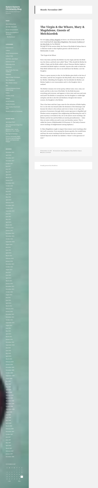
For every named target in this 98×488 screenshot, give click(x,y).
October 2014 (9, 239)
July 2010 (8, 348)
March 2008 (9, 426)
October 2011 (9, 320)
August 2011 (9, 325)
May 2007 (8, 442)
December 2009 (10, 367)
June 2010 (8, 350)
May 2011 (8, 331)
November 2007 (10, 431)
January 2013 (9, 283)
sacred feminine (10, 101)
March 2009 (9, 392)
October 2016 (9, 186)
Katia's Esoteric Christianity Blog (13, 8)
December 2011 (10, 314)
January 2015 (9, 230)
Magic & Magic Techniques (13, 77)
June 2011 (8, 328)
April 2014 (8, 253)
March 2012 (9, 306)
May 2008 (8, 420)
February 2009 (10, 395)
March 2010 (9, 359)
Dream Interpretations (12, 29)
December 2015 (10, 205)
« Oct (9, 481)
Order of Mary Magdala (52, 40)
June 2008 (8, 417)
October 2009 (9, 373)
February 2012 (10, 308)
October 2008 (9, 406)
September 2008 (10, 409)
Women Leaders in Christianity (14, 111)
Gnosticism (9, 67)
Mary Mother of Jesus (11, 83)
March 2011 (9, 336)
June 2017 (8, 169)
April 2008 (8, 423)
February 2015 (10, 228)
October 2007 (9, 434)
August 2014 (9, 244)
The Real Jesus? (11, 37)
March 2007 (9, 448)
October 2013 (9, 267)
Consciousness (9, 47)
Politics (8, 93)
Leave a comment (46, 152)
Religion (8, 98)
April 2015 (8, 222)
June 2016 (8, 194)
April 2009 (8, 389)
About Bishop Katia (11, 24)
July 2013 (8, 272)
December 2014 (10, 233)
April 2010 (8, 356)
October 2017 (9, 163)
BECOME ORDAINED (11, 27)
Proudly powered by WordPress (49, 165)
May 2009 (8, 387)
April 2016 (8, 200)
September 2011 (10, 322)
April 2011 (8, 334)
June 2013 (8, 275)
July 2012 (8, 297)
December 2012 (10, 286)
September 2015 (10, 211)
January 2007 (9, 454)
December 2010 (10, 342)
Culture (8, 50)
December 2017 (10, 158)
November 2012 (10, 289)
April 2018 (8, 155)
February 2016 (10, 202)
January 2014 (9, 261)
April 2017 (8, 174)
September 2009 (10, 375)
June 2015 (8, 216)
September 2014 (10, 241)
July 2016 (8, 191)
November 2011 (10, 317)
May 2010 (8, 353)
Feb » (19, 481)
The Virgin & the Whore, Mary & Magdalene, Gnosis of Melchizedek (62, 30)
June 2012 (8, 300)
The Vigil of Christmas (12, 134)
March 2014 (9, 255)
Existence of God (10, 61)
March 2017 (9, 177)
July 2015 (8, 214)
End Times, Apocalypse (12, 59)
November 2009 (10, 370)
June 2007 (8, 440)
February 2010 (10, 362)
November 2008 (10, 403)
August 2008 (9, 412)
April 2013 (8, 278)
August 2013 (9, 269)
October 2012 (9, 292)
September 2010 (10, 345)
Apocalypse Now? (10, 122)
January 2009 (9, 398)
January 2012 (9, 311)
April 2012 (8, 303)
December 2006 (10, 456)
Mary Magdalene (10, 80)
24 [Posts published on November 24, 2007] (21, 476)
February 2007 (10, 451)
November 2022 (10, 152)
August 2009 (9, 378)
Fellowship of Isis (10, 64)
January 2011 (9, 339)
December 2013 (10, 264)
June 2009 (8, 384)
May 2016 (8, 197)
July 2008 (8, 415)
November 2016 (10, 183)
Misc (7, 85)
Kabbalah (8, 74)
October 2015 (9, 208)
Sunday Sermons (10, 104)
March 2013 (9, 281)
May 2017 (8, 172)
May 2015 (8, 219)
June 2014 (8, 250)
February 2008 (10, 429)
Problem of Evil (10, 95)
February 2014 (10, 258)
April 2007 (8, 445)
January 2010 (9, 364)
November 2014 (10, 236)
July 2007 (8, 437)
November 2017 (10, 161)
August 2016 (9, 188)
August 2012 (9, 295)
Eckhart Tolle (9, 56)
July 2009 (8, 381)
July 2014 (8, 247)
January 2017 (9, 180)
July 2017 (8, 166)
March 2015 (9, 225)
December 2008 (10, 401)
